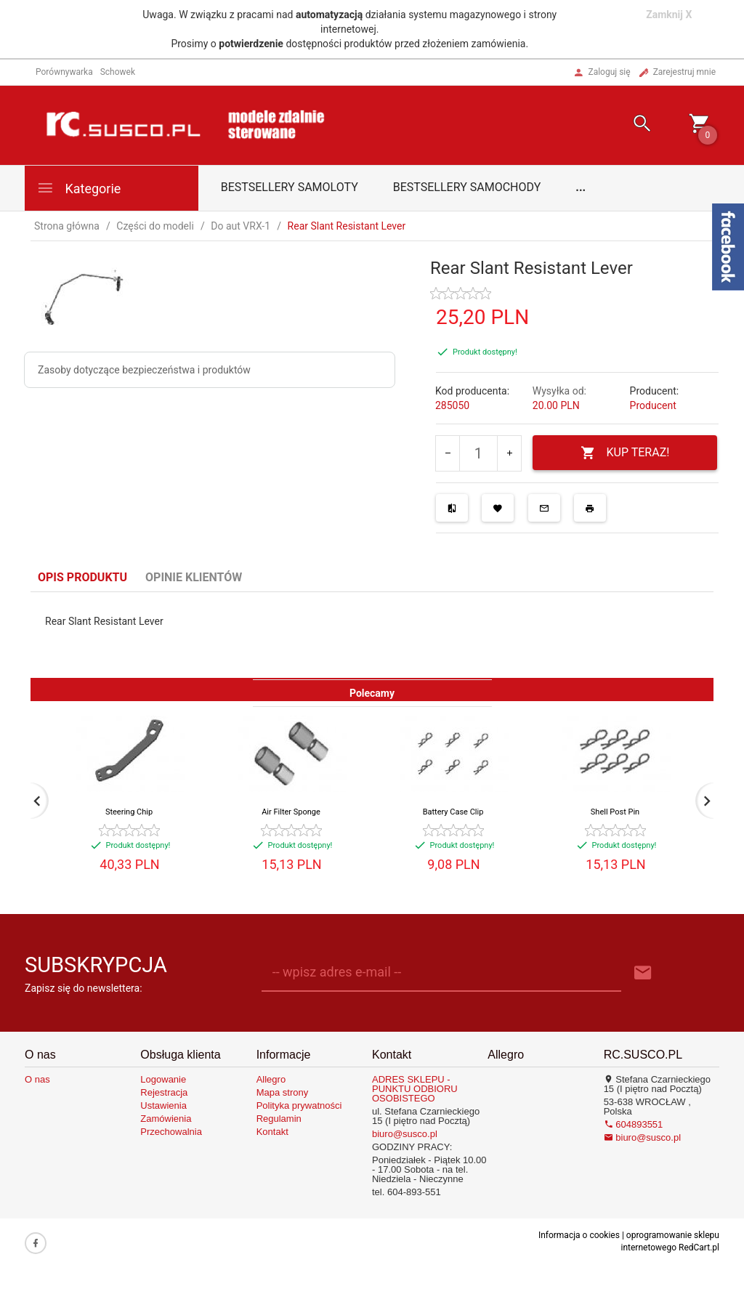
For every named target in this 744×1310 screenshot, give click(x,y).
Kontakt (272, 1131)
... (580, 187)
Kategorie (78, 188)
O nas (37, 1079)
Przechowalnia (171, 1131)
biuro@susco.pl (404, 1133)
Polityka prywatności (299, 1105)
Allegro (271, 1079)
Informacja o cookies (579, 1235)
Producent (653, 405)
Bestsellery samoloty (289, 187)
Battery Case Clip (453, 812)
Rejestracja (163, 1092)
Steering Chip (129, 812)
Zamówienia (165, 1118)
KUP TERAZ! (625, 453)
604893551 (633, 1124)
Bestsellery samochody (467, 187)
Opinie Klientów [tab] (193, 577)
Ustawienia (163, 1105)
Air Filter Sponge (291, 812)
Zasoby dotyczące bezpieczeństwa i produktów (144, 370)
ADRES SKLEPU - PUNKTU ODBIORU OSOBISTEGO (415, 1089)
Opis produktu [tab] (82, 577)
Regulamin (279, 1118)
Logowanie (163, 1079)
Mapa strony (282, 1092)
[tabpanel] (372, 635)
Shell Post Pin (615, 812)
